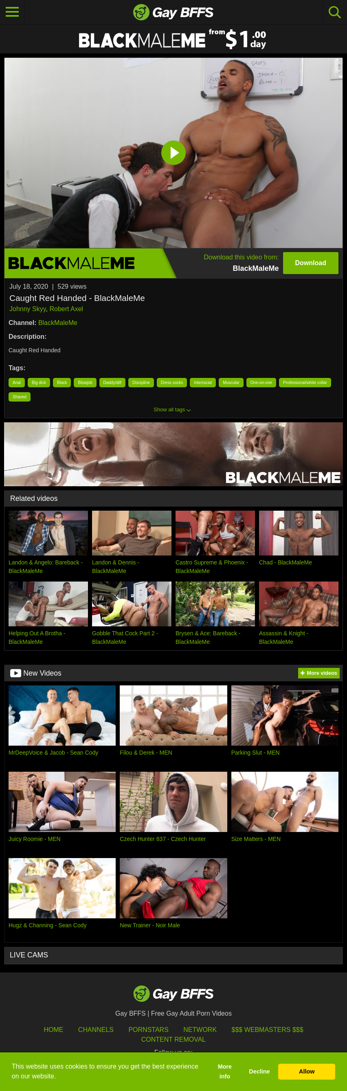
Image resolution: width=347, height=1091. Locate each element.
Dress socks (172, 382)
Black (62, 382)
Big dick (39, 382)
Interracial (203, 382)
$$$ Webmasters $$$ (267, 1029)
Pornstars (148, 1029)
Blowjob (85, 382)
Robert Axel (66, 308)
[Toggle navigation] (12, 12)
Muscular (231, 382)
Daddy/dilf (112, 382)
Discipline (141, 382)
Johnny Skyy (27, 308)
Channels (96, 1029)
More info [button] (225, 1071)
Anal (17, 382)
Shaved (19, 397)
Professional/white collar (305, 382)
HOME (53, 1029)
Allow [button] (306, 1071)
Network (200, 1029)
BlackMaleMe (57, 322)
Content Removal (173, 1039)
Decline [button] (259, 1071)
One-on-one (261, 382)
